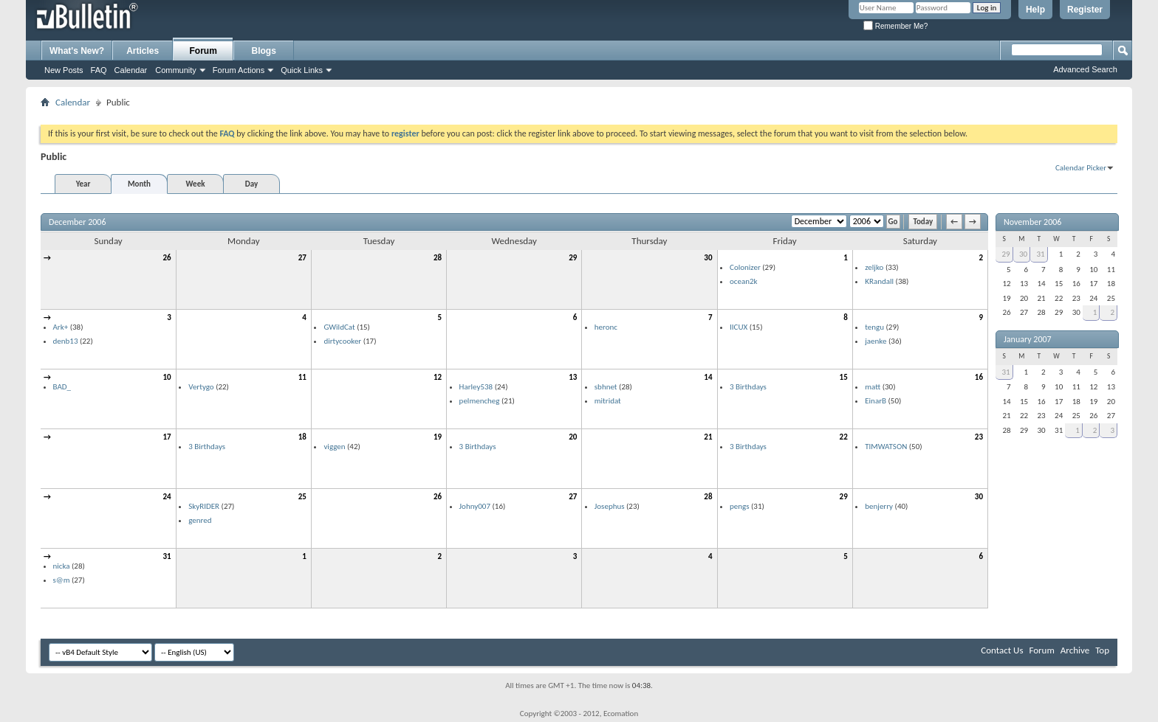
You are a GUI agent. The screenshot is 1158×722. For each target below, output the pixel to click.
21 (708, 437)
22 (844, 437)
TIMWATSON (886, 446)
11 (302, 377)
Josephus (610, 506)
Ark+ (61, 327)
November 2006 (1032, 222)
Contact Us (1002, 650)
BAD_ (62, 387)
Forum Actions (238, 70)
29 (573, 258)
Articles (142, 51)
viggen (334, 446)
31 (167, 556)
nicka (61, 566)
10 (167, 377)
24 (167, 496)
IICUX (738, 327)
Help (1035, 9)
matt (872, 387)
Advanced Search (1085, 69)
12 (438, 377)
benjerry (879, 506)
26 (167, 258)
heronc (606, 327)
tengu (874, 327)
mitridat (608, 401)
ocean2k (744, 281)
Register (1085, 9)
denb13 (65, 341)
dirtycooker (342, 341)
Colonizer (745, 267)
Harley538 (476, 387)
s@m (61, 580)
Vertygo (200, 387)
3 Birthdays (748, 387)
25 (302, 496)
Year (83, 184)
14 (708, 377)
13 (573, 377)
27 (302, 258)
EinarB (875, 401)
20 (573, 437)
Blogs (264, 51)
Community (175, 70)
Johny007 (474, 506)
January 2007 (1028, 339)
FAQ (99, 70)
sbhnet (606, 387)
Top (1102, 650)
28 (438, 258)
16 (979, 377)
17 (167, 437)
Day (251, 184)
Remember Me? (895, 26)
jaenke (875, 341)
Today (923, 221)
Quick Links (302, 70)
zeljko (874, 267)
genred (199, 520)
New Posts (63, 70)
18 (302, 437)
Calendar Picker (1080, 168)
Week (195, 184)
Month (139, 184)
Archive (1075, 650)
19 (438, 437)
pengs (740, 506)
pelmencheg (479, 401)
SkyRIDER (203, 506)
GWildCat (338, 327)
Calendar (131, 70)
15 (844, 377)
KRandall (879, 281)
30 (708, 258)
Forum (203, 51)
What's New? (76, 51)
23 (979, 437)
